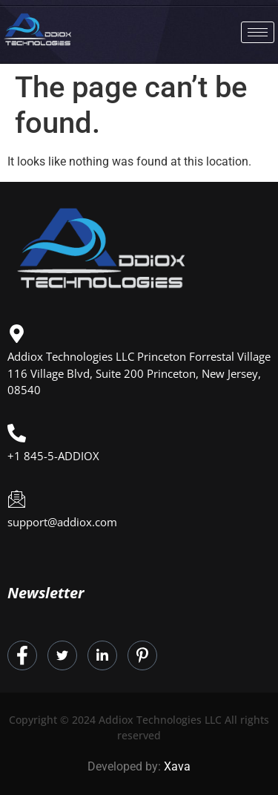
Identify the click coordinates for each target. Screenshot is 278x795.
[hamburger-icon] (257, 32)
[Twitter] (62, 655)
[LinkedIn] (102, 655)
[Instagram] (142, 655)
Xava (177, 766)
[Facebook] (22, 655)
